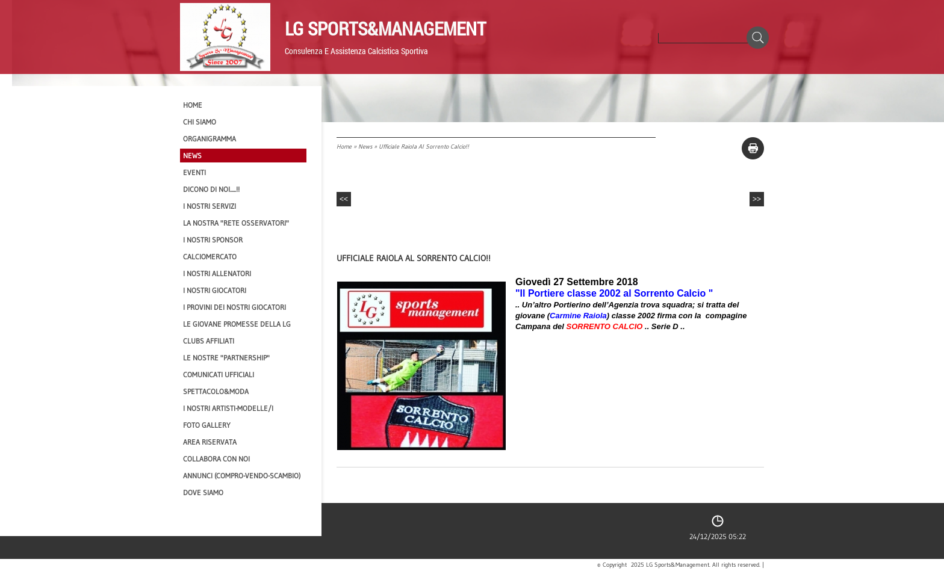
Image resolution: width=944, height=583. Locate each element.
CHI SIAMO (199, 121)
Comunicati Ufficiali (218, 374)
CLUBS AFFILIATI (208, 340)
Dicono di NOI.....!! (211, 189)
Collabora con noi (216, 458)
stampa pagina (753, 148)
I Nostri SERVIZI (209, 206)
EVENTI (194, 172)
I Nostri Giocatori (214, 290)
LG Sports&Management (385, 28)
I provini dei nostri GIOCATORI (234, 307)
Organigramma (209, 138)
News (365, 146)
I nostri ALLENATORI (217, 273)
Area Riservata (210, 441)
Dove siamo (203, 492)
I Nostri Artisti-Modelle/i (228, 408)
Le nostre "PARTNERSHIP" (226, 357)
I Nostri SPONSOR (213, 239)
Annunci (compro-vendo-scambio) (241, 475)
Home (344, 146)
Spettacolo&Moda (216, 391)
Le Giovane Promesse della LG (237, 324)
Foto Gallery (207, 425)
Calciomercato (210, 256)
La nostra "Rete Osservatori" (236, 222)
